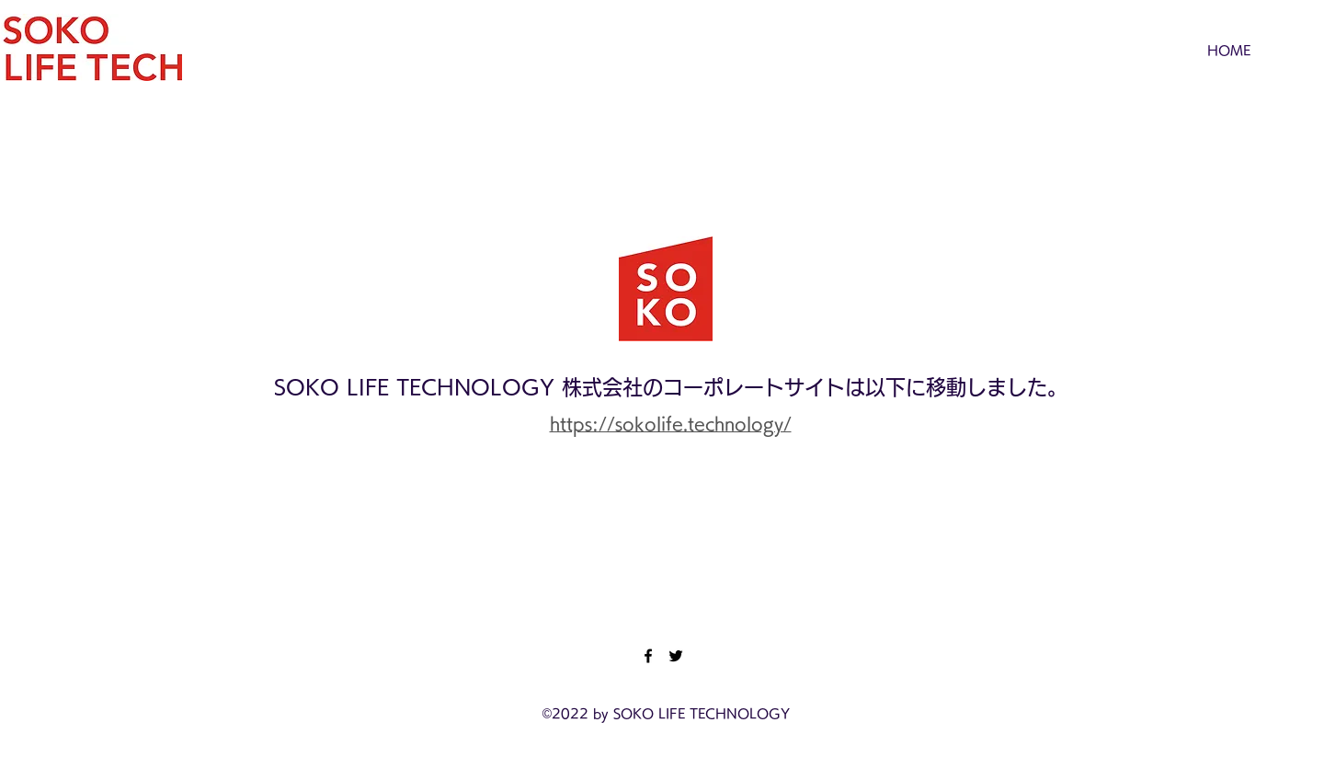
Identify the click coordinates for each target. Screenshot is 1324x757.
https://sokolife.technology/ (671, 423)
